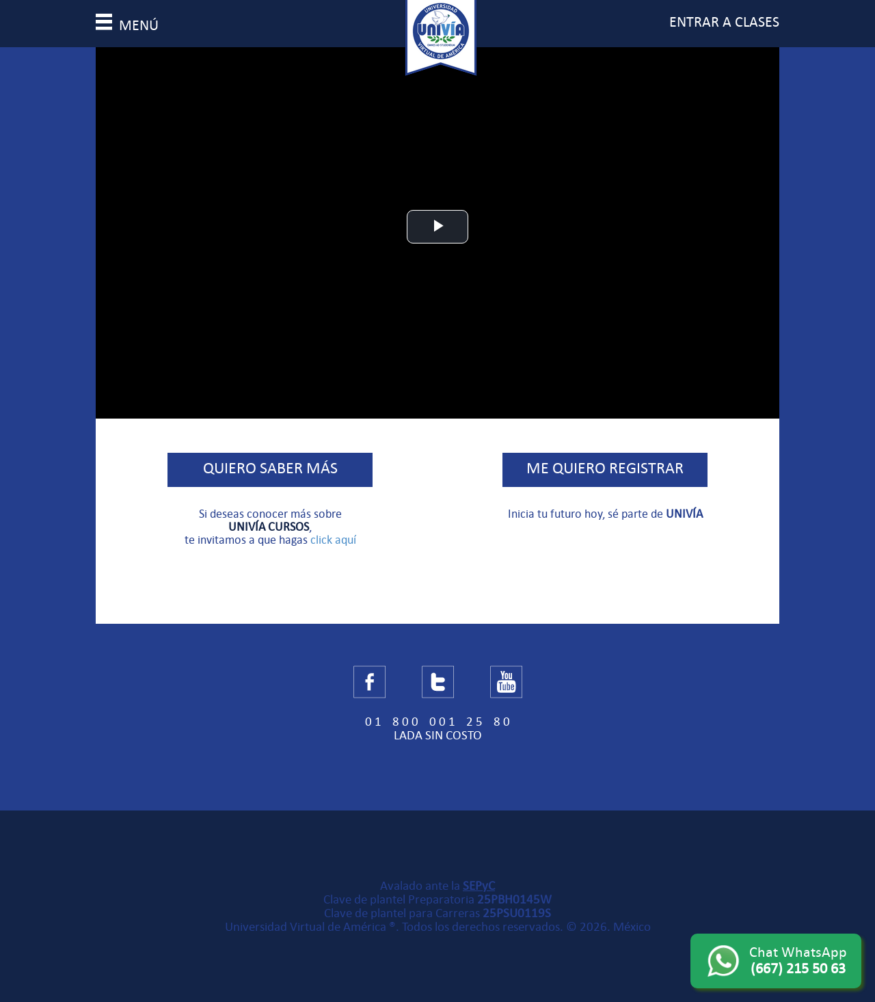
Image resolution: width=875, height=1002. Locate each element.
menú (127, 25)
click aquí (333, 539)
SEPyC (479, 886)
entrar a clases (724, 22)
